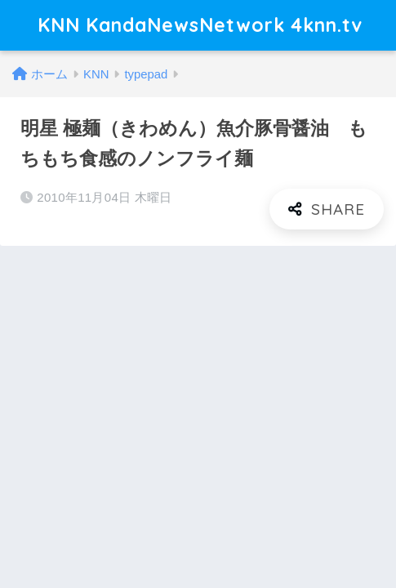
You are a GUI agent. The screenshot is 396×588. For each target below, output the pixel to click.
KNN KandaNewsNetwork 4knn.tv (200, 25)
